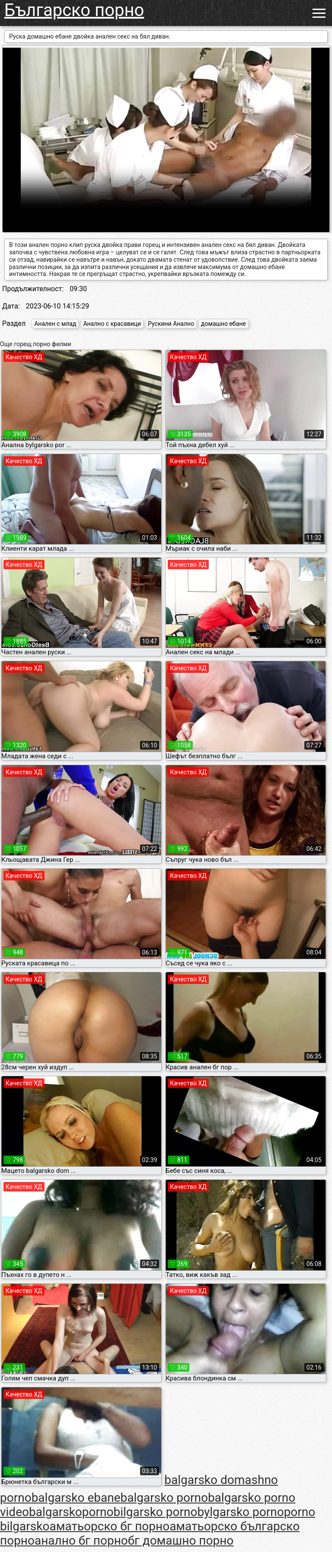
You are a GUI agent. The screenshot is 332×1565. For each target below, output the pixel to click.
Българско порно (74, 10)
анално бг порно (81, 1540)
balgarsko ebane (76, 1497)
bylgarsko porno (240, 1512)
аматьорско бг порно (109, 1526)
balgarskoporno (71, 1512)
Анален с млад (55, 323)
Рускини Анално (171, 323)
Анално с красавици (112, 323)
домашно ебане (223, 323)
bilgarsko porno (155, 1512)
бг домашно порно (181, 1540)
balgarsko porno (164, 1497)
